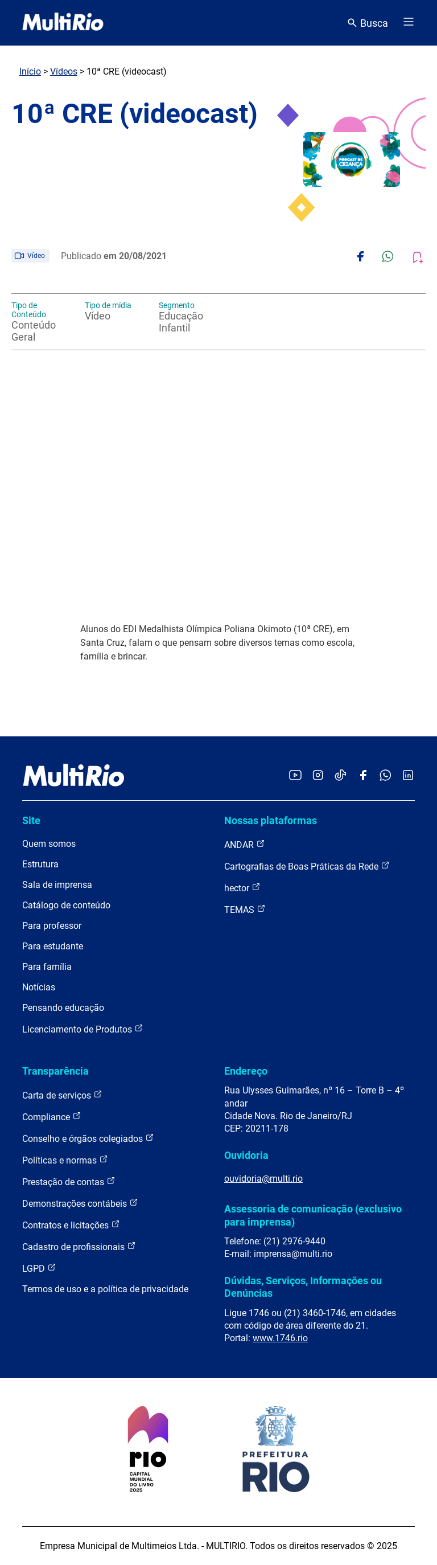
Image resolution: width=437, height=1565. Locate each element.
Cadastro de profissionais (79, 1246)
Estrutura (40, 864)
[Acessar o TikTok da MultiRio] (340, 776)
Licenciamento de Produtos (82, 1029)
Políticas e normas (65, 1160)
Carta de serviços (62, 1095)
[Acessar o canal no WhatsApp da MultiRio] (385, 776)
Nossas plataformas (270, 820)
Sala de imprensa (57, 884)
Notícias (38, 987)
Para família (47, 966)
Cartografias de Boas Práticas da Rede (307, 866)
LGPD (39, 1268)
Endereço (245, 1071)
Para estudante (52, 946)
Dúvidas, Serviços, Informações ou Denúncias (303, 1287)
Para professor (51, 925)
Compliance (51, 1116)
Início (30, 71)
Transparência (55, 1071)
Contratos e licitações (71, 1225)
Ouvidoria (246, 1155)
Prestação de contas (69, 1181)
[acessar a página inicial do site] (63, 23)
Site (31, 820)
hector (242, 888)
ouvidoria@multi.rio (263, 1178)
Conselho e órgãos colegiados (88, 1138)
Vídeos (63, 71)
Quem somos (49, 843)
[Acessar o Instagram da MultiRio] (318, 776)
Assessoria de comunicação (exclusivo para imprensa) (313, 1215)
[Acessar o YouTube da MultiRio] (295, 776)
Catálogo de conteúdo (66, 905)
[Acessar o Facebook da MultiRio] (363, 776)
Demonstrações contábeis (80, 1203)
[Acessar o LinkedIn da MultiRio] (408, 776)
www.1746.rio (280, 1338)
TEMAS (245, 909)
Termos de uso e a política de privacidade (105, 1289)
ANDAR (244, 844)
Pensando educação (63, 1007)
